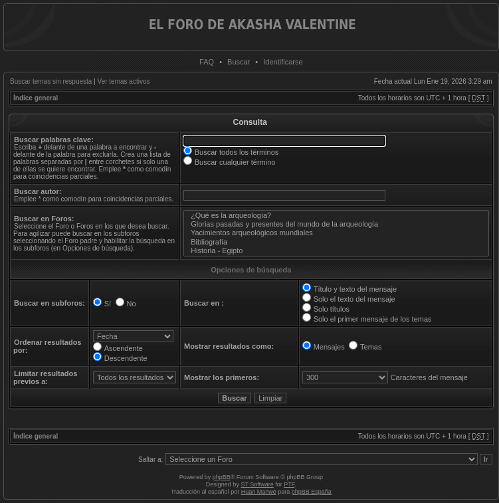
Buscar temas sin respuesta (51, 81)
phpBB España (312, 491)
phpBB (222, 477)
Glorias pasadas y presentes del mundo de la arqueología (336, 224)
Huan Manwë (258, 491)
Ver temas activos (124, 81)
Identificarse (282, 62)
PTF (289, 484)
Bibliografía (336, 242)
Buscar (238, 62)
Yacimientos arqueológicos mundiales (336, 233)
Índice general (35, 98)
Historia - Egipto (336, 251)
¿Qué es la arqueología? (336, 215)
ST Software (257, 484)
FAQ (206, 62)
